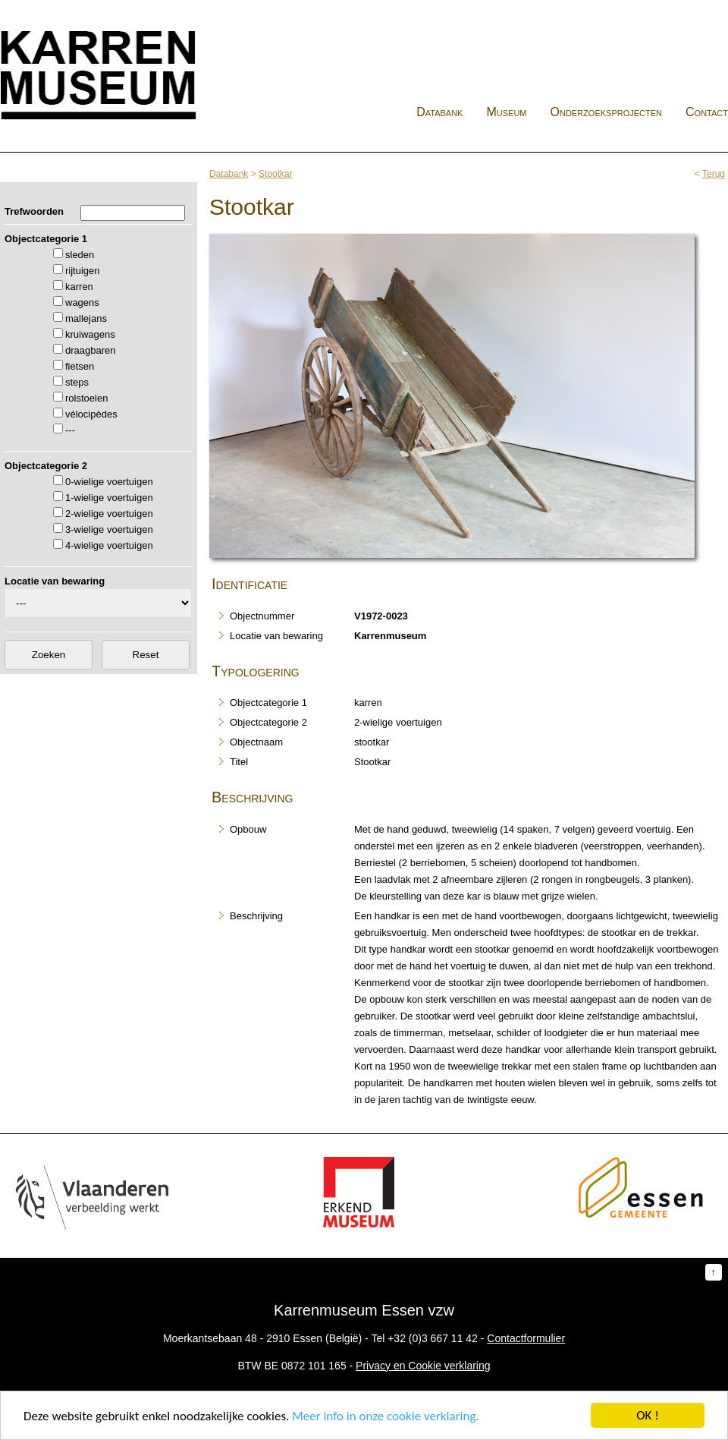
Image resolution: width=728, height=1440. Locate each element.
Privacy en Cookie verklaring (423, 1366)
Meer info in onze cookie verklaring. (385, 1416)
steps (77, 382)
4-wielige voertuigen (109, 545)
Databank (439, 112)
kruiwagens (90, 334)
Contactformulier (526, 1338)
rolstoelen (86, 398)
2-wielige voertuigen (109, 513)
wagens (82, 302)
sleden (79, 254)
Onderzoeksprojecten (607, 112)
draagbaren (90, 350)
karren (79, 286)
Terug (713, 174)
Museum (506, 112)
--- (70, 430)
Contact (707, 112)
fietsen (79, 366)
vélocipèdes (91, 414)
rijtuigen (82, 270)
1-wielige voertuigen (109, 497)
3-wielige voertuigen (109, 529)
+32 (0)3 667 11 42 (433, 1338)
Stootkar (276, 174)
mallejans (86, 318)
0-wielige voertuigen (109, 481)
